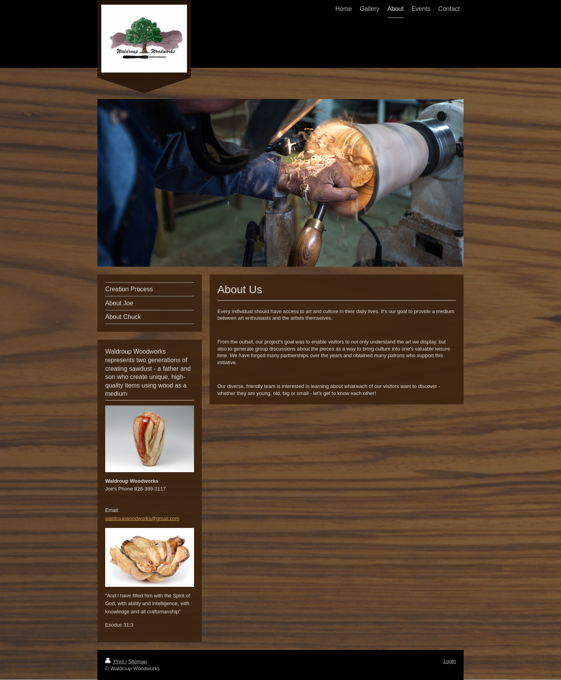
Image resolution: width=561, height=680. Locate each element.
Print (115, 661)
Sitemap (137, 661)
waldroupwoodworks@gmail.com (142, 518)
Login (449, 661)
